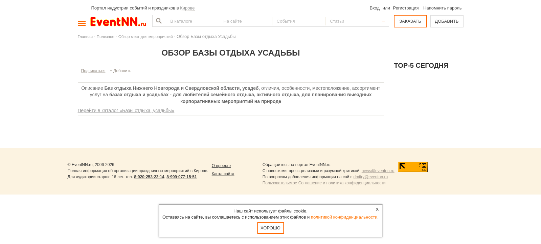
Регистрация (406, 8)
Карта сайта (223, 173)
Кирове (187, 8)
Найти (158, 21)
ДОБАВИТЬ (446, 21)
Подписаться (93, 70)
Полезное (106, 36)
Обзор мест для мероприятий (145, 36)
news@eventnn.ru (378, 170)
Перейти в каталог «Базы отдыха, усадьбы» (126, 110)
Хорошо (270, 227)
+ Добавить (120, 70)
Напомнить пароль (442, 8)
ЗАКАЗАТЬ (410, 21)
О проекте (221, 165)
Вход (375, 8)
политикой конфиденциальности (344, 217)
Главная (85, 36)
